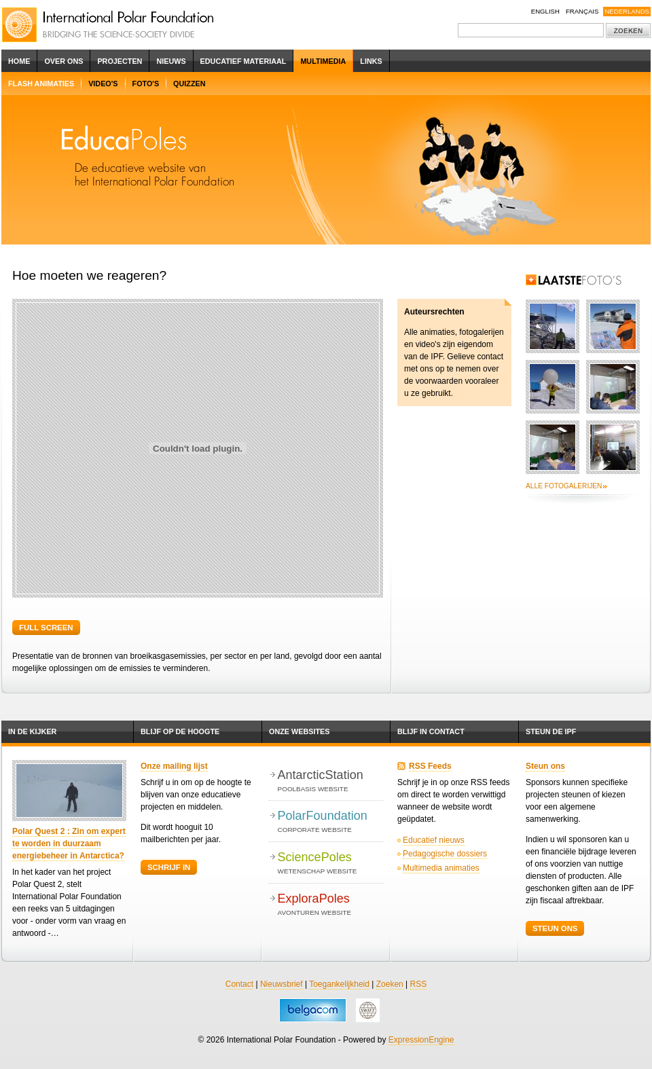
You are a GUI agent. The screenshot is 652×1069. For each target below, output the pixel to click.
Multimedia (323, 61)
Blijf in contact (431, 731)
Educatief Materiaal (243, 61)
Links (371, 61)
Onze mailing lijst (174, 766)
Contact (239, 984)
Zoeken (389, 984)
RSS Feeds (430, 766)
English (545, 11)
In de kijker (32, 731)
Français (582, 11)
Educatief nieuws (434, 840)
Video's (102, 83)
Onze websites (299, 731)
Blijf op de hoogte (180, 731)
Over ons (63, 61)
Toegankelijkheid (339, 984)
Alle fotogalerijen (564, 486)
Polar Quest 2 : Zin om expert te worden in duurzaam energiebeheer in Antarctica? (69, 843)
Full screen (46, 627)
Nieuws (170, 61)
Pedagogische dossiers (445, 853)
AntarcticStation (330, 781)
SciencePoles (330, 863)
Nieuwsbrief (281, 984)
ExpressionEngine (421, 1040)
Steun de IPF (551, 731)
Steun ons (545, 766)
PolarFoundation (330, 822)
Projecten (119, 61)
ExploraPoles (330, 905)
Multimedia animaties (441, 868)
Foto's (146, 83)
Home (19, 61)
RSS (418, 984)
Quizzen (189, 83)
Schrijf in (168, 867)
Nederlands (626, 11)
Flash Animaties (41, 83)
